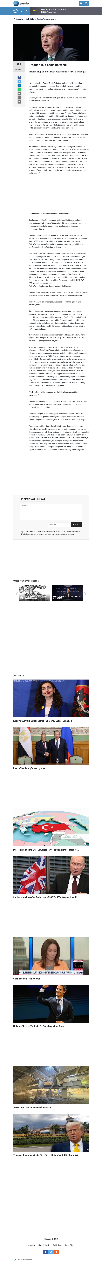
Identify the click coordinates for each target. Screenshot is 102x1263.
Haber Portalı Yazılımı (24, 1260)
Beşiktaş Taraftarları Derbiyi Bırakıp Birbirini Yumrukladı (54, 10)
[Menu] (81, 3)
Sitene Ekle (69, 1245)
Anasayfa (31, 1245)
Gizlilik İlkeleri (57, 1245)
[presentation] (21, 11)
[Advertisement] (59, 193)
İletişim (47, 1245)
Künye (40, 1245)
